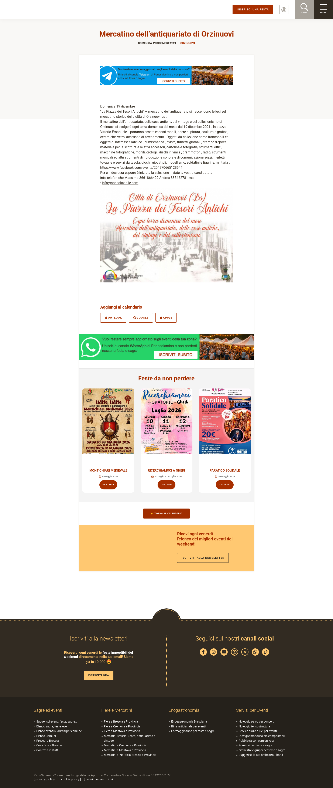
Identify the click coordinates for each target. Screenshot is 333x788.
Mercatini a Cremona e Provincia (125, 745)
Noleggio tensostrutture (254, 726)
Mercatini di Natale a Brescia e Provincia (130, 755)
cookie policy (70, 779)
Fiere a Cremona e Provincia (122, 726)
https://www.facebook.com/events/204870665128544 (141, 168)
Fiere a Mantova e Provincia (122, 731)
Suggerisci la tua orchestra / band (261, 755)
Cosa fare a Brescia (49, 745)
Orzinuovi (187, 43)
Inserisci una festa (253, 9)
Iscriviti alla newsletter (203, 557)
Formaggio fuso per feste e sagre (192, 731)
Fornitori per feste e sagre (255, 745)
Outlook (113, 317)
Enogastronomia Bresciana (189, 721)
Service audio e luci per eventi (258, 731)
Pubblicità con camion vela (256, 740)
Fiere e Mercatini (116, 710)
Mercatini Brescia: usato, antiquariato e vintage (129, 738)
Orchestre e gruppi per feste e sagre (262, 750)
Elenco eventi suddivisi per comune (59, 731)
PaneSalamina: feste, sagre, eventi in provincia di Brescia (32, 9)
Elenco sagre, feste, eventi (53, 726)
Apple (166, 317)
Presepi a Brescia (47, 740)
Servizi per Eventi (252, 710)
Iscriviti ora (98, 675)
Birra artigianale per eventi (188, 726)
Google (141, 317)
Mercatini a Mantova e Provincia (125, 750)
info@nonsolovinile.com (120, 183)
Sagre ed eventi (48, 710)
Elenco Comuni (46, 736)
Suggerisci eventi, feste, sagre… (56, 721)
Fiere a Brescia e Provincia (121, 721)
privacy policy (45, 779)
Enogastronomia (184, 710)
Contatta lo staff (47, 750)
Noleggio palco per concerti (256, 721)
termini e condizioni (99, 779)
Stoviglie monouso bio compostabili (262, 736)
